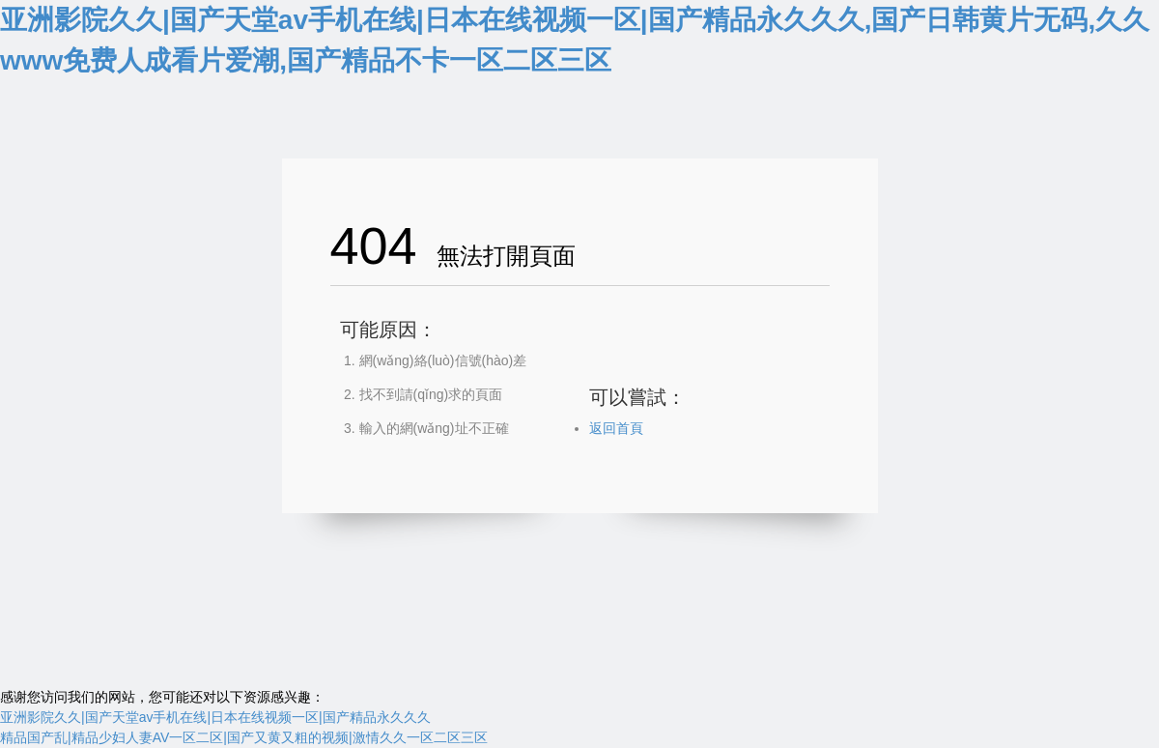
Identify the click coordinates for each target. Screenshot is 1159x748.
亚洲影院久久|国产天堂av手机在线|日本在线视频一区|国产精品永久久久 (215, 717)
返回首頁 (616, 428)
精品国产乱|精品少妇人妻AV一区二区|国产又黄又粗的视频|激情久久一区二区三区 (244, 737)
